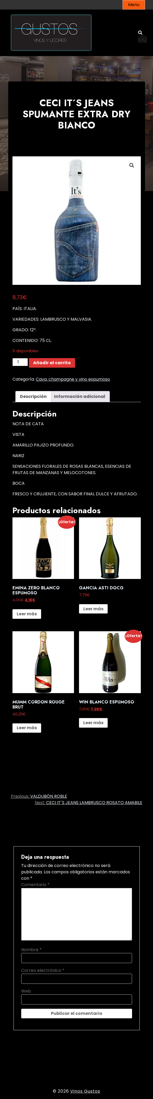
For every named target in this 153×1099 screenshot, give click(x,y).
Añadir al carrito (52, 363)
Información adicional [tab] (79, 396)
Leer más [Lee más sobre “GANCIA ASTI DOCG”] (93, 609)
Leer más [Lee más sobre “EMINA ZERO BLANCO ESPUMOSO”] (27, 614)
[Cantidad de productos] (20, 362)
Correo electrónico (42, 970)
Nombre (31, 950)
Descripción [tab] (33, 396)
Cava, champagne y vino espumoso (73, 379)
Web (26, 991)
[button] (132, 165)
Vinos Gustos (85, 1091)
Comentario (35, 885)
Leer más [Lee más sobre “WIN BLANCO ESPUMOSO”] (93, 723)
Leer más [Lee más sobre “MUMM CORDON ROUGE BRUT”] (27, 728)
